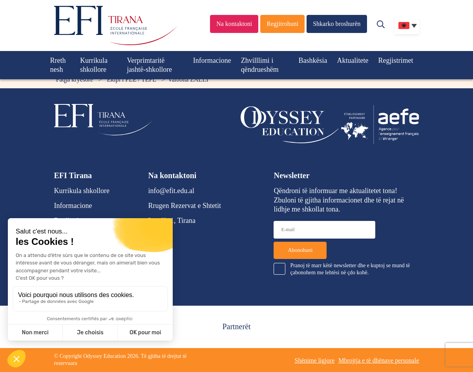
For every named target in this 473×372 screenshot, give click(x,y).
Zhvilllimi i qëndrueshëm (260, 65)
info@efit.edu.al (171, 191)
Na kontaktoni (234, 23)
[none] (406, 25)
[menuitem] (406, 25)
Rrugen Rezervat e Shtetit (184, 206)
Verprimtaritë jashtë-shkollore (149, 65)
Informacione (212, 60)
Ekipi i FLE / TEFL (131, 79)
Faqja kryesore (74, 79)
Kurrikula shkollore (94, 65)
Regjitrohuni (282, 23)
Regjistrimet (395, 60)
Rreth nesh (58, 65)
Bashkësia (313, 60)
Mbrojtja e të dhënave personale (378, 360)
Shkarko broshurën (336, 23)
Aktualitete (353, 60)
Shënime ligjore (314, 360)
